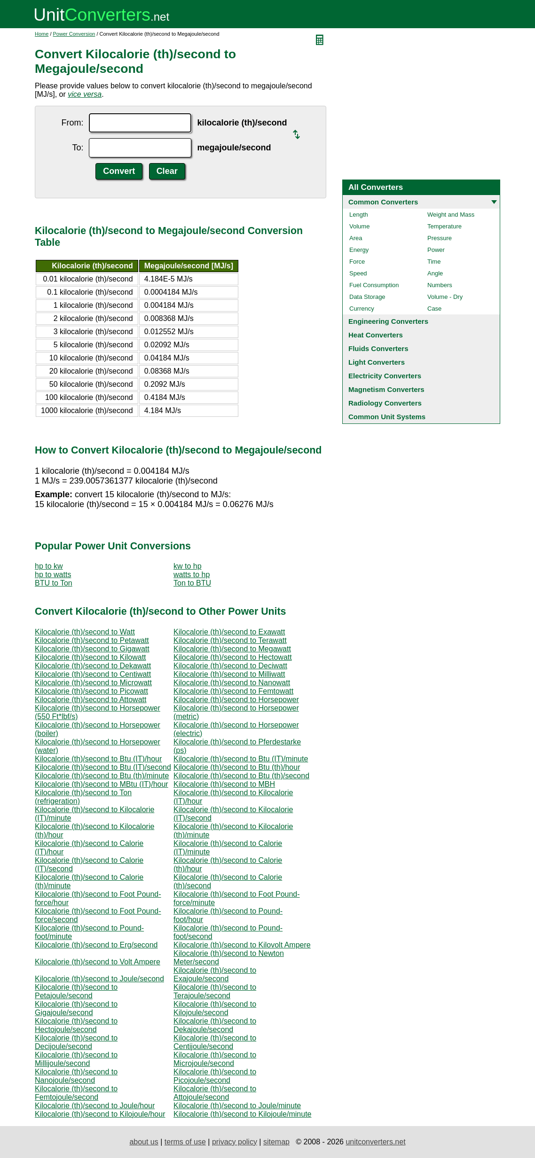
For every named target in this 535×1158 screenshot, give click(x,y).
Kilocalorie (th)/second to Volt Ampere (97, 962)
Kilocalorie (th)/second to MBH (224, 784)
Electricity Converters (384, 376)
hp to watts (53, 575)
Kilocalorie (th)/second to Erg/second (96, 945)
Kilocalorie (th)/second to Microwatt (93, 683)
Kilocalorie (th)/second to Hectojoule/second (76, 1025)
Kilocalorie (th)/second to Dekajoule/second (214, 1025)
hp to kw (49, 566)
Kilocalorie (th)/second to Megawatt (232, 649)
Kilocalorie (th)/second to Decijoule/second (76, 1042)
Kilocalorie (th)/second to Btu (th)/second (241, 776)
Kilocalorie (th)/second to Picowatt (91, 691)
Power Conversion (74, 34)
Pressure (439, 238)
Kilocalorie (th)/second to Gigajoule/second (76, 1008)
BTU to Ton (53, 583)
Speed (358, 273)
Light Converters (376, 362)
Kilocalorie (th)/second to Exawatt (229, 632)
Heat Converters (375, 335)
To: (77, 147)
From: (72, 122)
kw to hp (187, 566)
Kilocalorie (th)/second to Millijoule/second (76, 1059)
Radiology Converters (385, 403)
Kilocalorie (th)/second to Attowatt (90, 700)
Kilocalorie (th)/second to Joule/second (99, 979)
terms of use (185, 1142)
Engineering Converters (388, 321)
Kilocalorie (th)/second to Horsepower (236, 700)
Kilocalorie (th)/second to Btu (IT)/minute (240, 759)
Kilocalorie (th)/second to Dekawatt (93, 666)
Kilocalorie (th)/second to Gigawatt (92, 649)
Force (357, 261)
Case (434, 308)
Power (436, 249)
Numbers (439, 285)
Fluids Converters (378, 348)
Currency (361, 308)
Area (355, 238)
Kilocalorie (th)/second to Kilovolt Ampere (242, 945)
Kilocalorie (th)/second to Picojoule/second (214, 1076)
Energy (359, 249)
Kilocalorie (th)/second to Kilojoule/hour (100, 1114)
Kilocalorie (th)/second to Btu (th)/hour (236, 767)
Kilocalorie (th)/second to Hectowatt (232, 657)
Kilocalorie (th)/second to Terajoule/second (214, 991)
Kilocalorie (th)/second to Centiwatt (93, 674)
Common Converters (383, 202)
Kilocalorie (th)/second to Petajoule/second (76, 991)
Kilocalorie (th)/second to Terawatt (230, 640)
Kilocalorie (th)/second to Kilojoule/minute (242, 1114)
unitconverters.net (375, 1142)
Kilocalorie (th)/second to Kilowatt (90, 657)
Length (358, 214)
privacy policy (234, 1142)
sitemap (276, 1142)
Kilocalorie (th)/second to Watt (85, 632)
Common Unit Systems (386, 417)
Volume (359, 226)
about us (143, 1142)
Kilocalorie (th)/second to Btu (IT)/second (103, 767)
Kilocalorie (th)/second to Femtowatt (233, 691)
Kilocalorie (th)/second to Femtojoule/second (76, 1093)
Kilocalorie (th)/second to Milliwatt (229, 674)
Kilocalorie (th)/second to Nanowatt (231, 683)
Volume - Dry (445, 296)
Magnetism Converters (386, 389)
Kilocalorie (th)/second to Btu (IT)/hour (98, 759)
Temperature (444, 226)
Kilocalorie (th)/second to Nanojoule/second (76, 1076)
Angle (435, 273)
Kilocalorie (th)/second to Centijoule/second (214, 1042)
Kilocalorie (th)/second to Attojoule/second (214, 1093)
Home (41, 34)
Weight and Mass (450, 214)
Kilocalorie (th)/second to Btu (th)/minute (102, 776)
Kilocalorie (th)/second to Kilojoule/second (214, 1008)
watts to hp (191, 575)
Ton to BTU (192, 583)
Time (434, 261)
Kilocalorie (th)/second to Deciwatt (230, 666)
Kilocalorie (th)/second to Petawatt (92, 640)
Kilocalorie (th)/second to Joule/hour (95, 1106)
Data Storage (367, 296)
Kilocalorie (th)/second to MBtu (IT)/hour (101, 784)
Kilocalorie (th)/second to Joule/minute (237, 1106)
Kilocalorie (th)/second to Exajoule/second (214, 974)
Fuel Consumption (374, 285)
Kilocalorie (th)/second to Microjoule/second (214, 1059)
